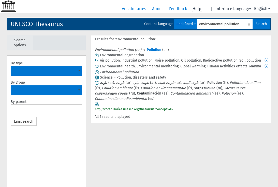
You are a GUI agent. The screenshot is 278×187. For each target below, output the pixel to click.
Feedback (178, 8)
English (262, 8)
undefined (186, 24)
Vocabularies (134, 8)
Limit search (23, 121)
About (158, 8)
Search (261, 24)
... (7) (265, 60)
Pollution (154, 50)
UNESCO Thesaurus (37, 24)
